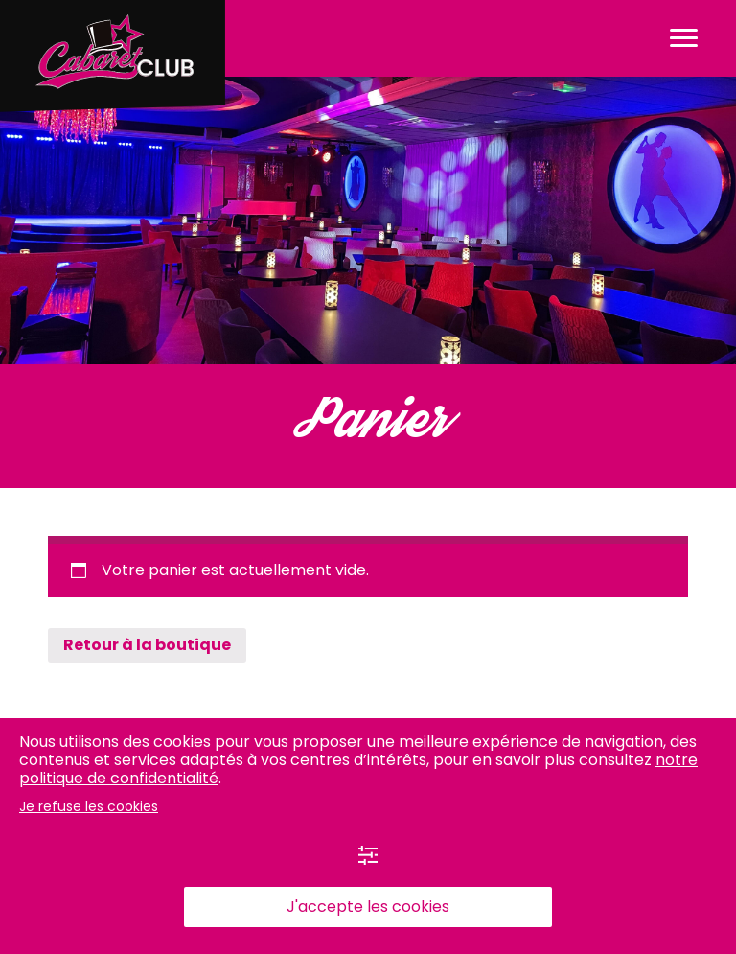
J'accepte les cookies (368, 907)
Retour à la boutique (147, 645)
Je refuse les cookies (88, 806)
